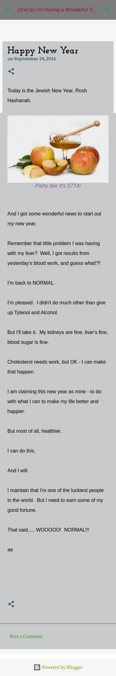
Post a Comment (26, 636)
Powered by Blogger (58, 667)
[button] (11, 72)
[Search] (107, 9)
